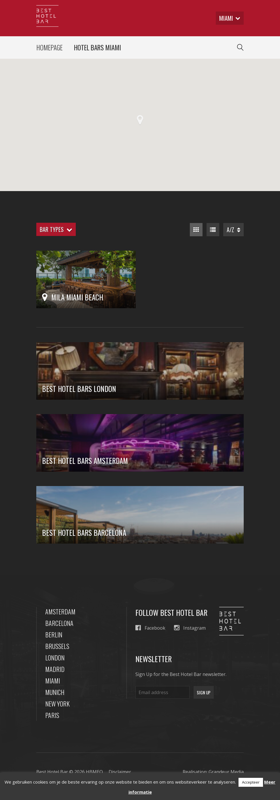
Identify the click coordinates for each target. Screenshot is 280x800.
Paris (52, 715)
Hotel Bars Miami (97, 47)
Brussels (57, 646)
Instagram (190, 627)
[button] (140, 120)
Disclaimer (120, 772)
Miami (52, 680)
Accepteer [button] (251, 782)
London (55, 657)
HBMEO (94, 772)
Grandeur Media (226, 772)
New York (57, 703)
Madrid (55, 669)
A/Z (233, 229)
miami (229, 18)
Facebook (150, 627)
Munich (55, 692)
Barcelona (59, 623)
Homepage (49, 47)
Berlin (53, 634)
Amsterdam (60, 611)
